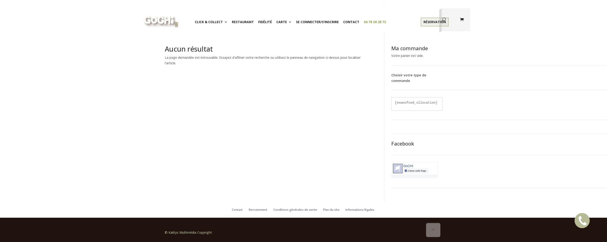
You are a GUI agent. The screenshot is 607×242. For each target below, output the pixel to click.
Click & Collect (209, 22)
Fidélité (265, 22)
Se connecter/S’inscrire (317, 22)
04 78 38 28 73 (375, 22)
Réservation (434, 22)
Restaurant (243, 22)
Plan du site (331, 210)
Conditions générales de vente (295, 210)
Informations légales (360, 210)
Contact (351, 22)
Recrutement (258, 210)
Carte (281, 22)
